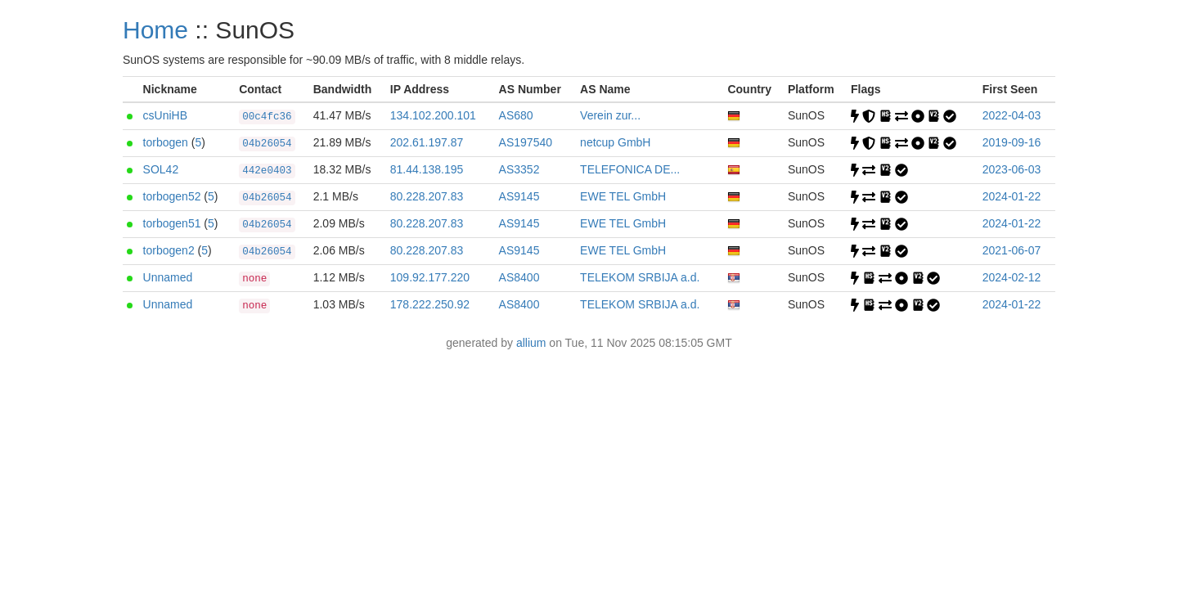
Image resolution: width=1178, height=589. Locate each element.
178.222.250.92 (430, 304)
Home (155, 29)
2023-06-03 (1011, 169)
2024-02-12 (1011, 277)
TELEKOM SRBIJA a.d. (639, 277)
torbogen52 (172, 196)
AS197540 (525, 142)
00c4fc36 (266, 117)
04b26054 (266, 144)
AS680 (516, 115)
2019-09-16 (1011, 142)
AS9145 (519, 196)
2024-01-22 (1011, 196)
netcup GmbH (615, 142)
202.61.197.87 (427, 142)
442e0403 (266, 171)
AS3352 (519, 169)
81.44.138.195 (427, 169)
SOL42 (161, 169)
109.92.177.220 (430, 277)
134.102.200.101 (433, 115)
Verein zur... (610, 115)
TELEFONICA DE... (630, 169)
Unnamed (168, 277)
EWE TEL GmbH (623, 196)
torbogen (165, 142)
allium (531, 342)
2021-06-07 (1011, 250)
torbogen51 (172, 223)
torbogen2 (169, 250)
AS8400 (519, 277)
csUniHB (165, 115)
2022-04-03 (1011, 115)
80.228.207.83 (427, 196)
